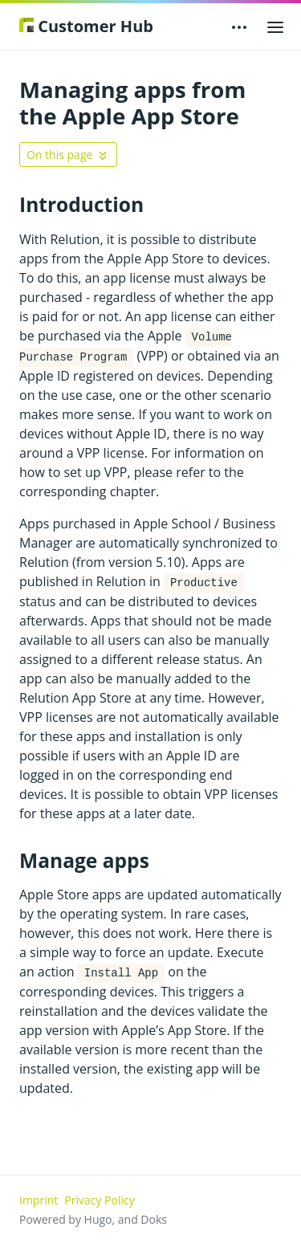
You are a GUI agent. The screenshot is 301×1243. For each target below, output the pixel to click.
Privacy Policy (99, 1200)
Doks (153, 1219)
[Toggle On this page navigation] (68, 154)
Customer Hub (86, 26)
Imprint (38, 1200)
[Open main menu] (275, 26)
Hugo (98, 1219)
